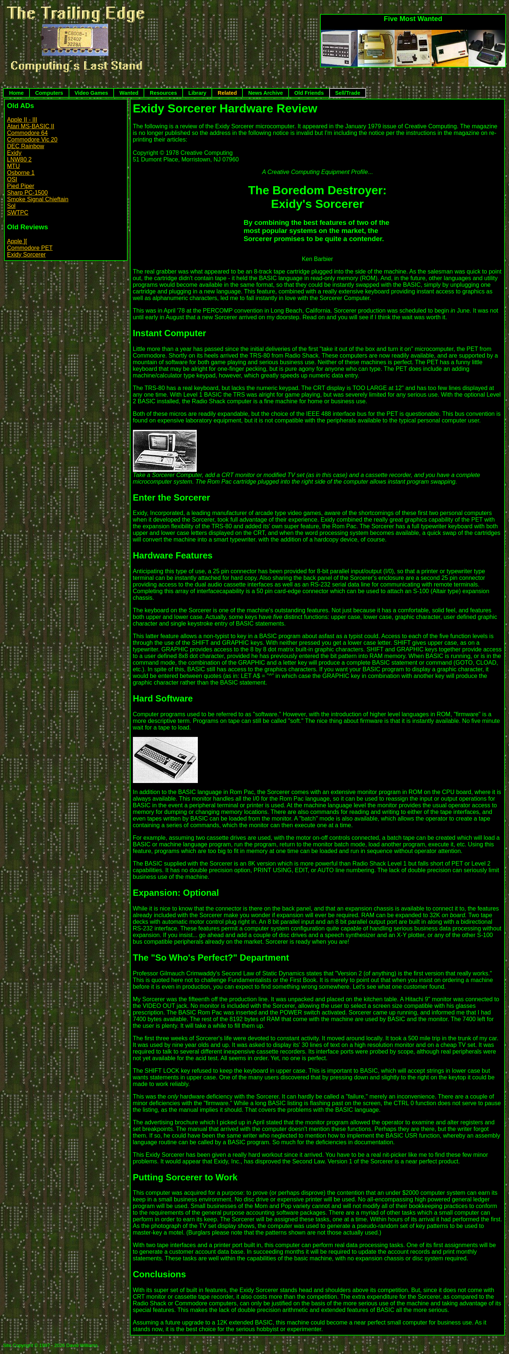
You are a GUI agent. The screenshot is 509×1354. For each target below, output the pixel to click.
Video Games (91, 93)
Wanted (129, 93)
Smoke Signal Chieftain (37, 199)
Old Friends (309, 93)
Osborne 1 (21, 173)
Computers (49, 93)
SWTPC (17, 212)
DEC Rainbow (25, 146)
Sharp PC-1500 (27, 192)
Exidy (14, 153)
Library (197, 93)
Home (16, 93)
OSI (12, 179)
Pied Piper (20, 186)
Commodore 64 (27, 133)
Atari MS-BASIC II (30, 126)
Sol (11, 206)
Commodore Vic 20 (32, 139)
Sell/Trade (347, 93)
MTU (13, 166)
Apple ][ (17, 241)
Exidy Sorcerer (26, 254)
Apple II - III (22, 119)
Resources (163, 93)
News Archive (265, 93)
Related (227, 93)
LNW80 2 (19, 159)
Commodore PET (30, 248)
